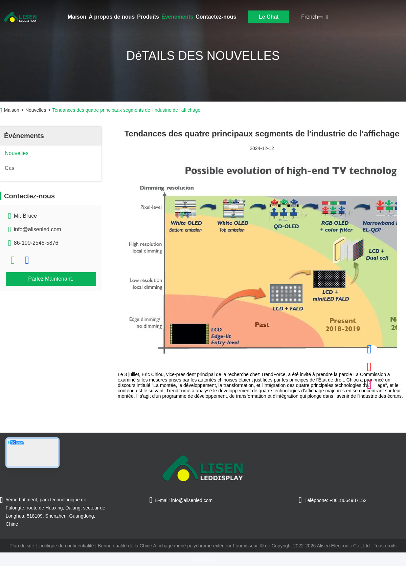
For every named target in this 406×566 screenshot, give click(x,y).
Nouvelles (35, 110)
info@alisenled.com (37, 229)
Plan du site (21, 545)
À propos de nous (112, 17)
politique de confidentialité (66, 545)
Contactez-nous (216, 17)
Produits (148, 17)
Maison (77, 17)
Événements (177, 17)
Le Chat (269, 17)
